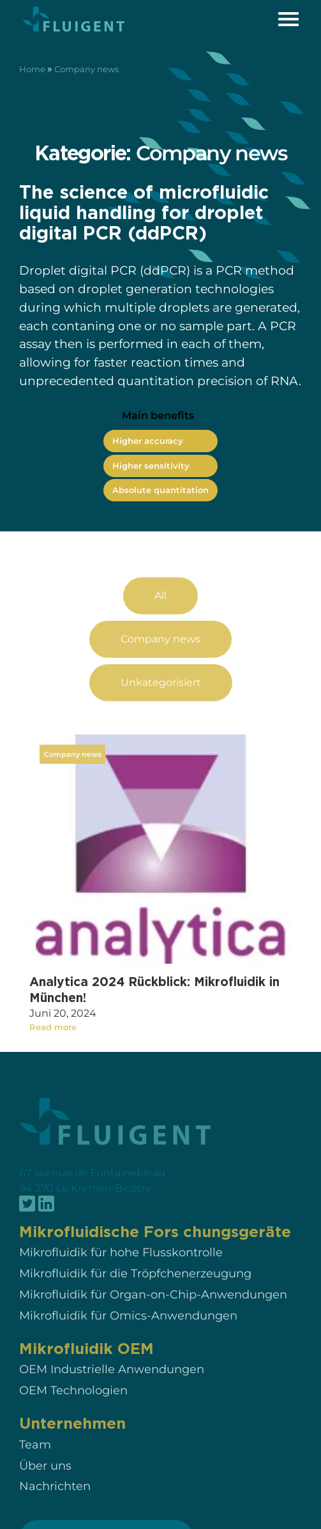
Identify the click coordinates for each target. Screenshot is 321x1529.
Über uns (45, 1477)
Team (35, 1457)
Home (32, 69)
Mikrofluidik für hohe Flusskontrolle (121, 1265)
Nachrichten (55, 1498)
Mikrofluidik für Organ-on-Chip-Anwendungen (153, 1307)
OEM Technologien (73, 1403)
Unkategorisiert (161, 694)
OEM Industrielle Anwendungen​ (111, 1381)
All (160, 608)
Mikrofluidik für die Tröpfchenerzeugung (135, 1286)
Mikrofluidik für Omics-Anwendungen (128, 1327)
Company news (160, 652)
